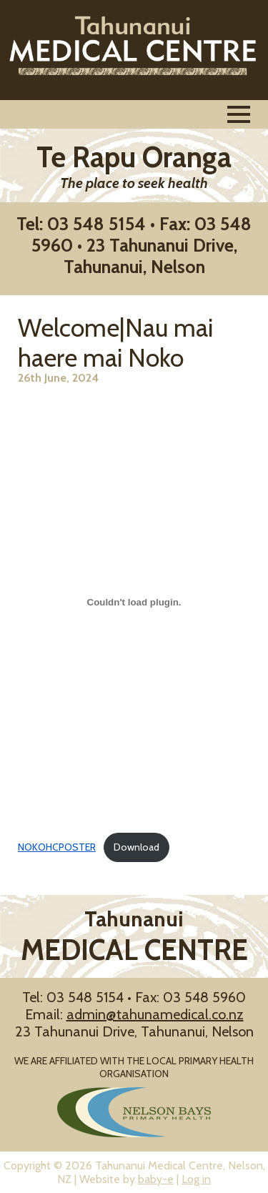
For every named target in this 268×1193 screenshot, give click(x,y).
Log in (196, 1179)
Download (136, 847)
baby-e (156, 1179)
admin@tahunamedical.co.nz (155, 1014)
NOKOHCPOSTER (57, 847)
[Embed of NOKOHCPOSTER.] (134, 602)
